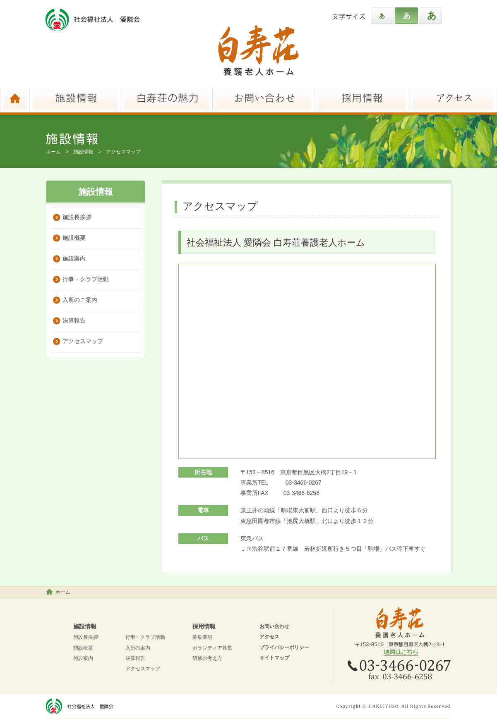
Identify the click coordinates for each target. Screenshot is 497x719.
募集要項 (202, 637)
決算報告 (74, 320)
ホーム (53, 152)
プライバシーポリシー (284, 647)
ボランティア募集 (212, 648)
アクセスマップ (82, 341)
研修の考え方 (207, 658)
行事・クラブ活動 (85, 279)
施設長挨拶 (76, 217)
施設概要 (74, 237)
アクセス (269, 637)
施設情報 (83, 152)
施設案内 (74, 258)
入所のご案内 (79, 299)
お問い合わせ (274, 626)
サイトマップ (274, 658)
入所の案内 (137, 648)
